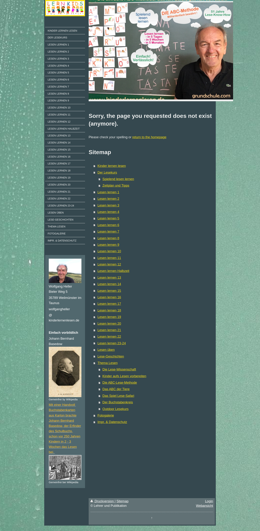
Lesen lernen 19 (109, 317)
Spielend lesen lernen (118, 179)
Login (209, 501)
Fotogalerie (106, 415)
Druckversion (102, 501)
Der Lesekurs (107, 172)
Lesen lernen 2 (108, 199)
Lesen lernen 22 (109, 336)
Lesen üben (106, 350)
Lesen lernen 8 (108, 238)
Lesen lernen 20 (109, 323)
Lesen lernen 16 (109, 297)
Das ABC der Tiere (116, 389)
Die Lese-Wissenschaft (119, 369)
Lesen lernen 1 (108, 192)
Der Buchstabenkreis (117, 402)
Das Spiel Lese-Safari (118, 396)
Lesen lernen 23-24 (112, 343)
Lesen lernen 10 (109, 251)
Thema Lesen (108, 363)
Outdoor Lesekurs (115, 409)
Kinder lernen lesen (112, 166)
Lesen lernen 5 (108, 218)
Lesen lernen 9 (108, 245)
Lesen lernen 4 (108, 212)
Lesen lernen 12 (109, 264)
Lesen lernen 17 (109, 304)
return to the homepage (149, 137)
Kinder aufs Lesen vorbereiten (124, 376)
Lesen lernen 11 (109, 258)
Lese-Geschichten (111, 356)
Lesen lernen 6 (108, 225)
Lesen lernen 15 (109, 291)
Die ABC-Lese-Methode (119, 382)
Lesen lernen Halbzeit (113, 271)
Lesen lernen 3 (108, 205)
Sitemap (122, 501)
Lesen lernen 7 (108, 231)
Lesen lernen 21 (109, 330)
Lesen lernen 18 (109, 310)
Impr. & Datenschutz (112, 422)
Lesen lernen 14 (109, 284)
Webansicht (204, 506)
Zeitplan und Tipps (115, 185)
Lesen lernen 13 (109, 277)
